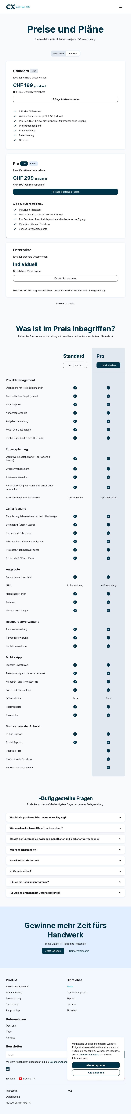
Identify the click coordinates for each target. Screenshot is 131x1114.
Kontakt (10, 1037)
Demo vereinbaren (79, 950)
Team (9, 1031)
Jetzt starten (75, 365)
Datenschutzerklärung (61, 1061)
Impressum (12, 1090)
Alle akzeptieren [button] (96, 1065)
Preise (70, 986)
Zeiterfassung (13, 998)
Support (71, 998)
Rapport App (13, 1010)
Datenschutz (13, 1096)
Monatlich (58, 53)
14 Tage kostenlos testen (65, 99)
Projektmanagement (17, 986)
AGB (70, 1090)
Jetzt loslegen (53, 950)
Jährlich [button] (73, 53)
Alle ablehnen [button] (96, 1072)
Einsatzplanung (14, 992)
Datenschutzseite (89, 1054)
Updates (71, 1004)
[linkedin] (8, 1069)
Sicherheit (72, 1010)
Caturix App (12, 1004)
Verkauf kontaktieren (65, 278)
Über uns (11, 1025)
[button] (120, 6)
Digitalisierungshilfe (77, 992)
